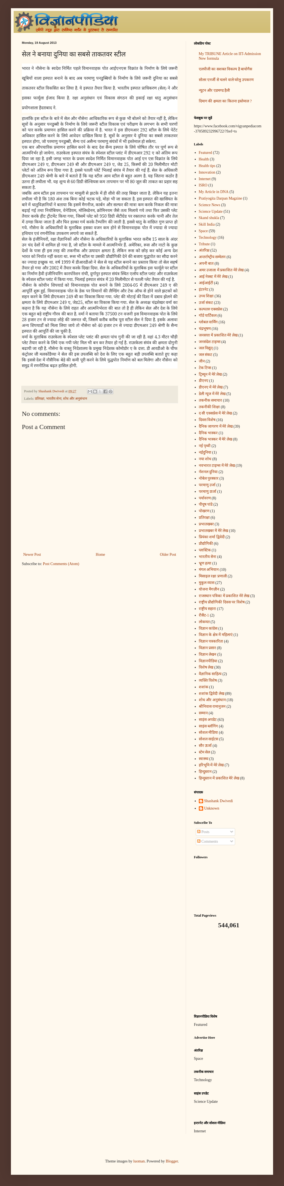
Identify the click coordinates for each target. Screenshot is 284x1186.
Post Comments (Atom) (61, 564)
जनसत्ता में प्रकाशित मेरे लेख (218, 335)
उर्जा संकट (206, 303)
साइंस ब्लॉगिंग (208, 726)
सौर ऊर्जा (205, 746)
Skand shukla (209, 218)
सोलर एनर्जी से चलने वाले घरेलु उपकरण (226, 80)
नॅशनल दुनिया (208, 472)
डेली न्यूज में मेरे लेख (212, 394)
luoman (139, 1161)
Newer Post (32, 554)
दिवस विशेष (207, 420)
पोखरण (204, 511)
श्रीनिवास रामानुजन (212, 706)
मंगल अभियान (209, 570)
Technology (208, 237)
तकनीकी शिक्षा (209, 407)
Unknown (211, 808)
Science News (209, 205)
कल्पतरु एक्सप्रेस (211, 309)
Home (100, 554)
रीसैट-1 (204, 615)
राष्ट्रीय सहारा (207, 609)
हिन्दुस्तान (205, 772)
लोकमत (204, 622)
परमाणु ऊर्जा (208, 492)
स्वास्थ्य (203, 759)
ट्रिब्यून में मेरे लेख (210, 374)
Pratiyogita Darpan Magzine (220, 198)
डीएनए (203, 381)
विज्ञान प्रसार (207, 648)
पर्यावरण (205, 498)
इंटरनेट (203, 289)
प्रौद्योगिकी (206, 544)
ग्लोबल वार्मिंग (208, 322)
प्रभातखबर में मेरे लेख (213, 531)
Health (204, 159)
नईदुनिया (205, 452)
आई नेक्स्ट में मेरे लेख (213, 277)
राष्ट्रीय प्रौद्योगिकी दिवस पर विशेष (222, 602)
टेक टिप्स (205, 368)
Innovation (207, 172)
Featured (205, 153)
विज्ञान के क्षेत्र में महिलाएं (216, 635)
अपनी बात (206, 263)
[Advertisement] (228, 971)
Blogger (172, 1161)
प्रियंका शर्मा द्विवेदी (212, 537)
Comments (207, 841)
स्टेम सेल (204, 752)
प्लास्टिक (205, 550)
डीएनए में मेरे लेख (211, 387)
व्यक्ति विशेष (208, 680)
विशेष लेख (206, 667)
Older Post (168, 554)
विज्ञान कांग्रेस (208, 628)
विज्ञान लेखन (208, 654)
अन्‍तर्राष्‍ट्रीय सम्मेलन (212, 257)
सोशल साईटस (208, 739)
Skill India (207, 224)
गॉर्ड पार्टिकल (208, 315)
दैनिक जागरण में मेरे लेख (216, 426)
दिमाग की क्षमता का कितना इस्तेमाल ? (225, 101)
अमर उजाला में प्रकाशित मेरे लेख (221, 270)
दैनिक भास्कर (208, 433)
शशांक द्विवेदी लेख (211, 694)
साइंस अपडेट (208, 720)
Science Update (211, 211)
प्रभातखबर (206, 524)
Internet (205, 179)
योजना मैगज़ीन (209, 589)
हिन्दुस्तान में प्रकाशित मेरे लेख (219, 778)
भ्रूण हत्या (205, 563)
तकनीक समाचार (210, 400)
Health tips (207, 166)
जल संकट (205, 355)
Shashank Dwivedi (218, 801)
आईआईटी (206, 283)
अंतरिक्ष (204, 250)
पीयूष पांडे (206, 504)
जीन (202, 361)
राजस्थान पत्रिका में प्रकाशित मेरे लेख (224, 596)
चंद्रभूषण (205, 329)
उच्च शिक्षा (206, 296)
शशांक (203, 687)
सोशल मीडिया (208, 732)
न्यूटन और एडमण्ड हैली (214, 90)
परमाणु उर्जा (207, 485)
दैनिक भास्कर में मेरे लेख (215, 439)
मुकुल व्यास (207, 583)
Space (203, 231)
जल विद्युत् (206, 348)
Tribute (204, 244)
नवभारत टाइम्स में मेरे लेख (217, 466)
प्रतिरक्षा (39, 399)
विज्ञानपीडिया (208, 661)
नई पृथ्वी (205, 446)
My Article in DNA (214, 192)
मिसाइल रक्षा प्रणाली (213, 576)
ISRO (203, 185)
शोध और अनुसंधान (75, 399)
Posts (203, 832)
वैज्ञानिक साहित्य (210, 674)
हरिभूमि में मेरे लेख (211, 765)
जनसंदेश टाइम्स (210, 342)
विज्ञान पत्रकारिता (211, 641)
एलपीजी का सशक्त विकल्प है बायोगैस (225, 69)
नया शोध (205, 459)
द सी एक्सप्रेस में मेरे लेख (215, 413)
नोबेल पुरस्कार (209, 478)
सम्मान (203, 713)
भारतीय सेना (53, 399)
